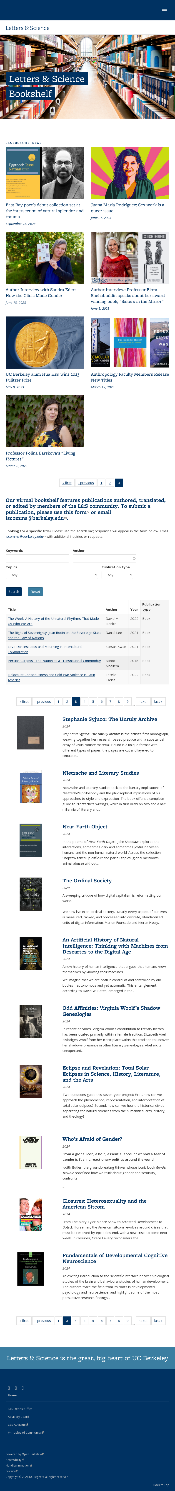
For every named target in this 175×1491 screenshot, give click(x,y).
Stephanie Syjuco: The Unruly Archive (109, 718)
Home (12, 1395)
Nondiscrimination (19, 1465)
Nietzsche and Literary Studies (100, 772)
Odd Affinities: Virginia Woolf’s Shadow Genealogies (111, 1010)
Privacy (12, 1471)
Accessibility (15, 1460)
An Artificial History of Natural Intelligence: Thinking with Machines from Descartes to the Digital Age (115, 945)
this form (76, 512)
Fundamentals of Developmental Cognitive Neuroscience (115, 1258)
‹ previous (87, 483)
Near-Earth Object (85, 826)
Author (79, 550)
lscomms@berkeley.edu (36, 517)
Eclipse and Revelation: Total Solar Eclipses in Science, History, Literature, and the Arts (111, 1073)
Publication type (116, 567)
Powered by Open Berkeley (25, 1454)
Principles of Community (26, 1432)
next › (145, 702)
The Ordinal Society (87, 880)
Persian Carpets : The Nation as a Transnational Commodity (54, 660)
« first (68, 483)
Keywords (14, 550)
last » (160, 702)
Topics (11, 567)
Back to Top (161, 1485)
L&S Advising (18, 1425)
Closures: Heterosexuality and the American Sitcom (104, 1203)
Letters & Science (28, 28)
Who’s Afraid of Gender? (92, 1138)
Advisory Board (18, 1417)
